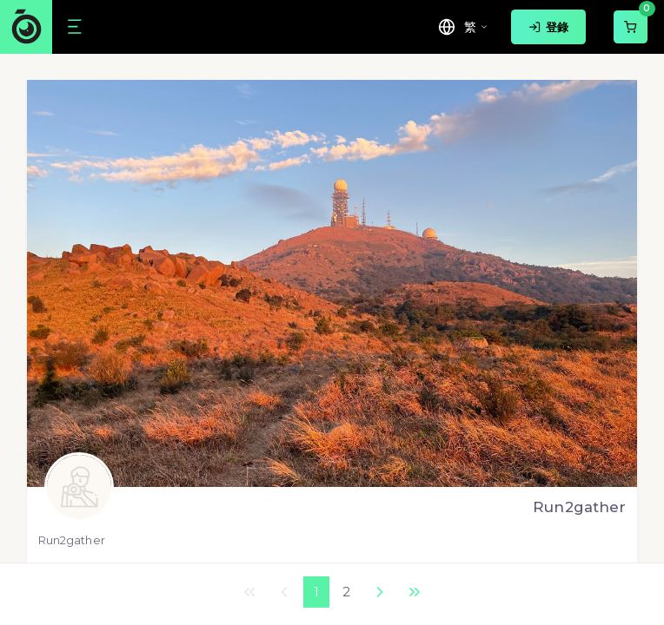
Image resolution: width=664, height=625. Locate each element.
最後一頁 (414, 592)
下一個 (379, 592)
